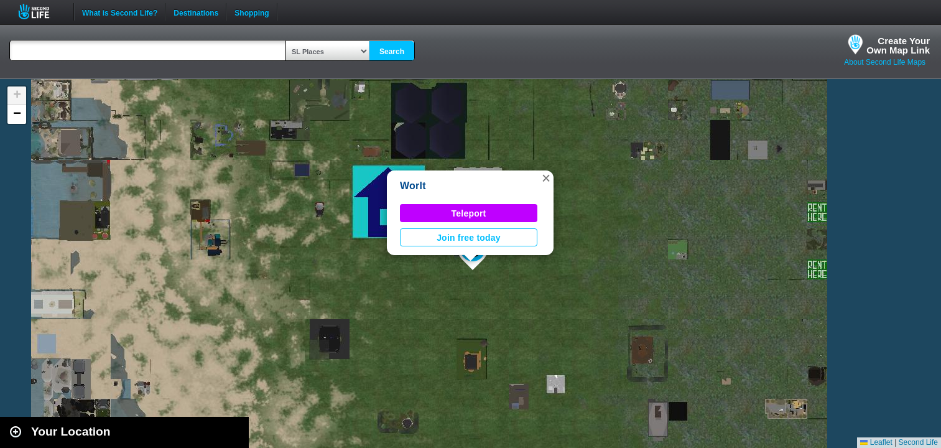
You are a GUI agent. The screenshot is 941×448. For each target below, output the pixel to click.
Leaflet (876, 442)
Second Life (40, 11)
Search (391, 51)
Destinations (196, 12)
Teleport (469, 213)
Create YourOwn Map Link (898, 45)
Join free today (469, 238)
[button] (546, 177)
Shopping (251, 12)
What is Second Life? (119, 12)
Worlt (413, 185)
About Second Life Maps (884, 62)
